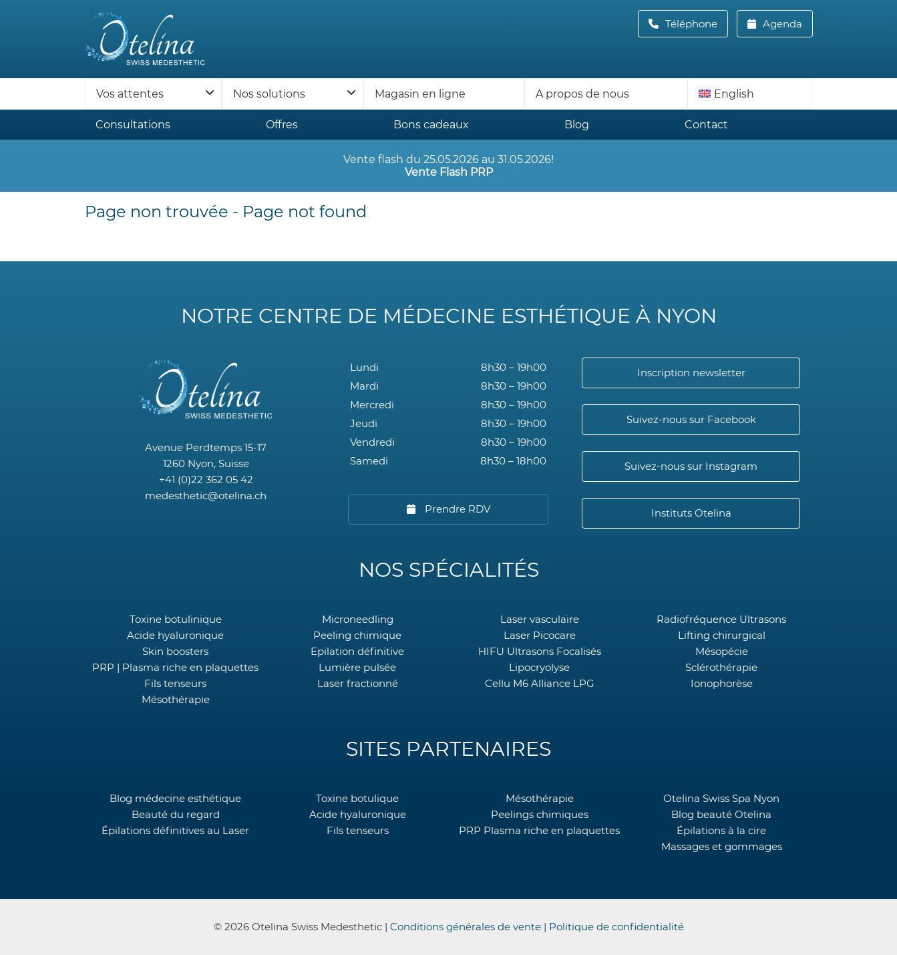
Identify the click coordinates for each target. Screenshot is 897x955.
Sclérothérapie (721, 667)
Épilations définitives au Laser (175, 830)
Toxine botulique (357, 798)
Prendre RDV (456, 509)
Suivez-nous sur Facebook (691, 419)
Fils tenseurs (175, 683)
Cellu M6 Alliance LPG (539, 683)
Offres (282, 124)
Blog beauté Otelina (721, 814)
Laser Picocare (540, 635)
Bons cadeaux (431, 124)
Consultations (133, 124)
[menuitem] (750, 94)
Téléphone (695, 23)
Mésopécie (721, 651)
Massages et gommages (721, 846)
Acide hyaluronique (175, 635)
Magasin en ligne (420, 94)
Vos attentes (130, 94)
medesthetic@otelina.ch (205, 495)
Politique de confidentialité (616, 926)
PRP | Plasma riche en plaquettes (175, 667)
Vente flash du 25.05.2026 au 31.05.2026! (448, 165)
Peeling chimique (357, 635)
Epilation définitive (357, 651)
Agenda (781, 23)
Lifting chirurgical (721, 635)
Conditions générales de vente (465, 926)
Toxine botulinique (176, 619)
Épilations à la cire (721, 830)
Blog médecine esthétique (175, 798)
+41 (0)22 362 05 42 (206, 479)
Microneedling (357, 619)
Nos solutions (269, 94)
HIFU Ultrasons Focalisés (539, 651)
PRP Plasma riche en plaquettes (539, 830)
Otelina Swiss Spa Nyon (721, 798)
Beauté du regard (176, 814)
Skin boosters (175, 651)
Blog (576, 124)
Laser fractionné (357, 683)
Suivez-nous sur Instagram (690, 466)
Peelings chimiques (539, 814)
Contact (706, 124)
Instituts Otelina (691, 513)
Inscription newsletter (691, 372)
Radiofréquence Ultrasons (721, 619)
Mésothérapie (176, 699)
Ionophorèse (722, 683)
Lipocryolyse (539, 667)
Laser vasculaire (539, 619)
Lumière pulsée (357, 667)
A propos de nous (582, 94)
